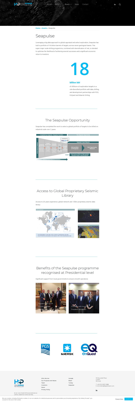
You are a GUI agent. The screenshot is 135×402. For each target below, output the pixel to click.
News (77, 4)
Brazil (70, 380)
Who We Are (45, 378)
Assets (68, 4)
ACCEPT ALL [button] (129, 399)
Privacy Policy (45, 389)
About (58, 4)
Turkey (71, 383)
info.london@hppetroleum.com (105, 386)
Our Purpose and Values (48, 380)
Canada (71, 378)
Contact (85, 4)
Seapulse (71, 385)
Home (49, 4)
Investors (44, 385)
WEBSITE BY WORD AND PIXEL (26, 394)
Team (43, 383)
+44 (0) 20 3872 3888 (103, 384)
